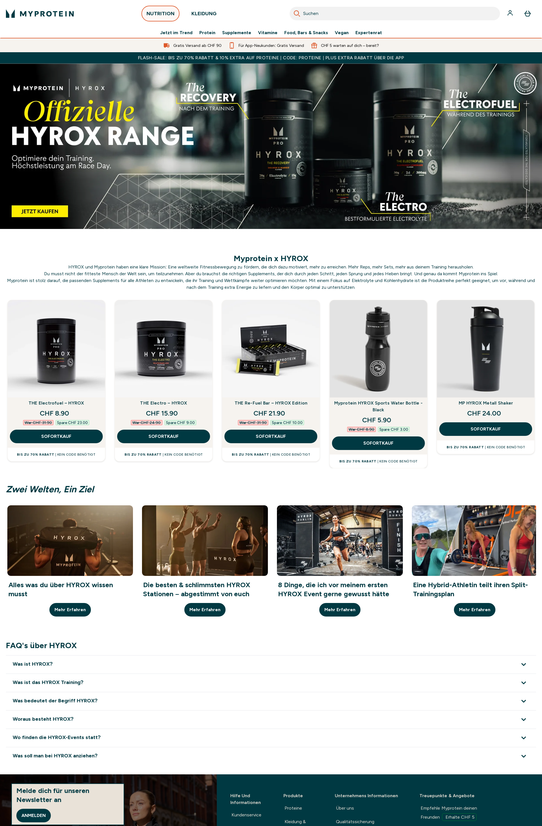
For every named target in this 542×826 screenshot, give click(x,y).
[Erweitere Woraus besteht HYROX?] (271, 719)
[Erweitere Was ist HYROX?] (271, 664)
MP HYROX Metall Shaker (486, 403)
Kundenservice (246, 814)
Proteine (293, 808)
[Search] (297, 13)
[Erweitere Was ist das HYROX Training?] (271, 683)
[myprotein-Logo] (40, 13)
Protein (207, 32)
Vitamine (267, 32)
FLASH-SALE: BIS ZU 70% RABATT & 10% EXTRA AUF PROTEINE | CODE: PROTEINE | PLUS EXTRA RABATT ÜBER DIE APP (271, 57)
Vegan (342, 32)
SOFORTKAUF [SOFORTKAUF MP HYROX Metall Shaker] (486, 429)
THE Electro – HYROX (163, 403)
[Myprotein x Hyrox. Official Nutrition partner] (271, 146)
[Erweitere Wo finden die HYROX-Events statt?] (271, 738)
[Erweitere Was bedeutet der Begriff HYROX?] (271, 701)
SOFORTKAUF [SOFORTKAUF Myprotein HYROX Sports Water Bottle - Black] (378, 443)
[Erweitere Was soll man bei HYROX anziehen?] (271, 756)
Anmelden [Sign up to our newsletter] (33, 815)
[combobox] (395, 13)
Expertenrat (368, 32)
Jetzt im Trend (176, 32)
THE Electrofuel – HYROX (56, 403)
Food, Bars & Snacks (306, 32)
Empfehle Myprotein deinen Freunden (449, 813)
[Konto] (510, 14)
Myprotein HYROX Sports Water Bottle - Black (378, 406)
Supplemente (236, 32)
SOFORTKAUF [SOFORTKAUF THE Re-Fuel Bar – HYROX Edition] (271, 436)
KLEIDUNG (204, 15)
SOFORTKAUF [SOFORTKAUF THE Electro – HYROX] (163, 436)
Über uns (345, 808)
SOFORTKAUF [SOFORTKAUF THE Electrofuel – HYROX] (56, 436)
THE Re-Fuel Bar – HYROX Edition (271, 403)
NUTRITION (160, 15)
